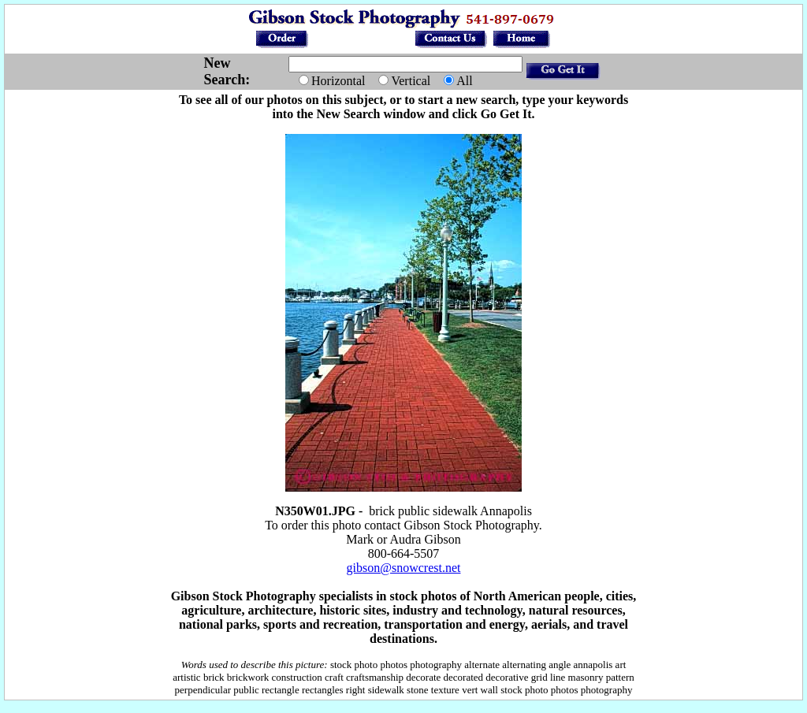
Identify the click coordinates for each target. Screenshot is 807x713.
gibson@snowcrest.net (404, 567)
